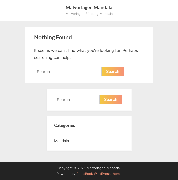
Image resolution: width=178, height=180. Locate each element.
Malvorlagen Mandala (89, 7)
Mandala (61, 140)
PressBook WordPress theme (99, 174)
